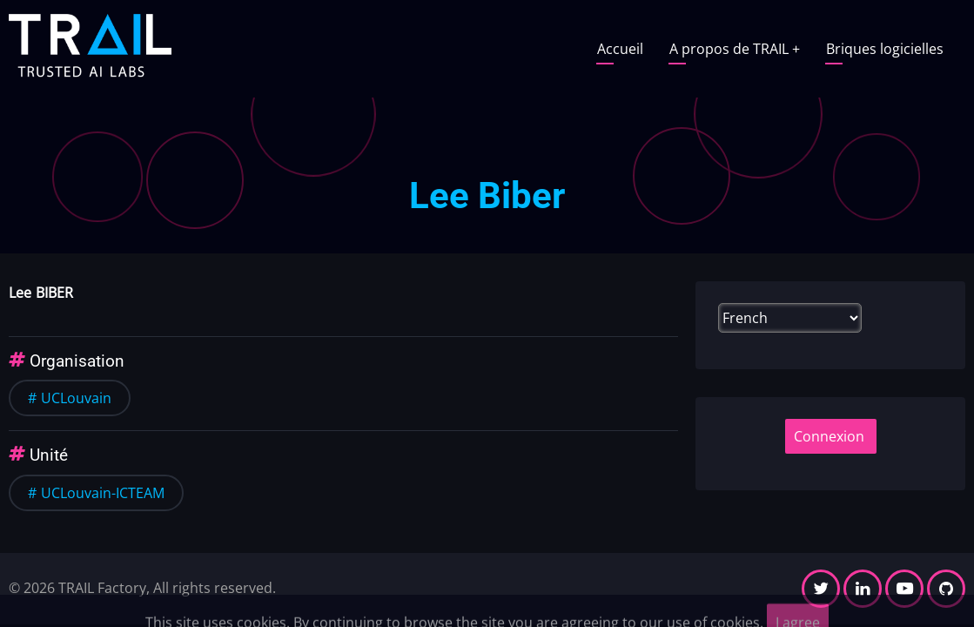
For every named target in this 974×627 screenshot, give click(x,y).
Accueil (620, 48)
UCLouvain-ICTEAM (103, 492)
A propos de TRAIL (734, 48)
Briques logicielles (885, 48)
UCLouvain (76, 398)
